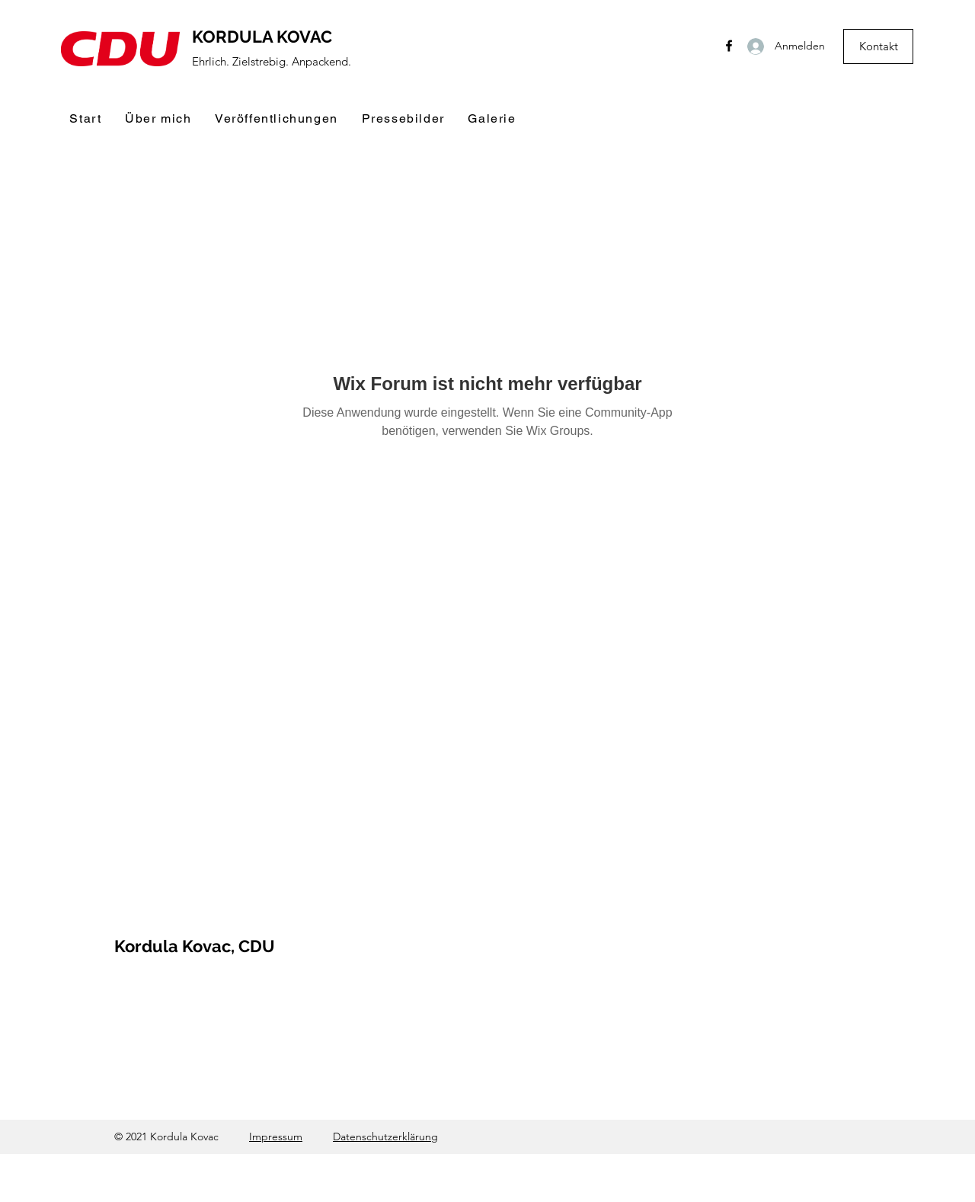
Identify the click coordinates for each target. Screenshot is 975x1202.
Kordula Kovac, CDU (194, 946)
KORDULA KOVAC (262, 36)
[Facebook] (729, 45)
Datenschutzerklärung (385, 1136)
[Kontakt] (878, 46)
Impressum (275, 1136)
